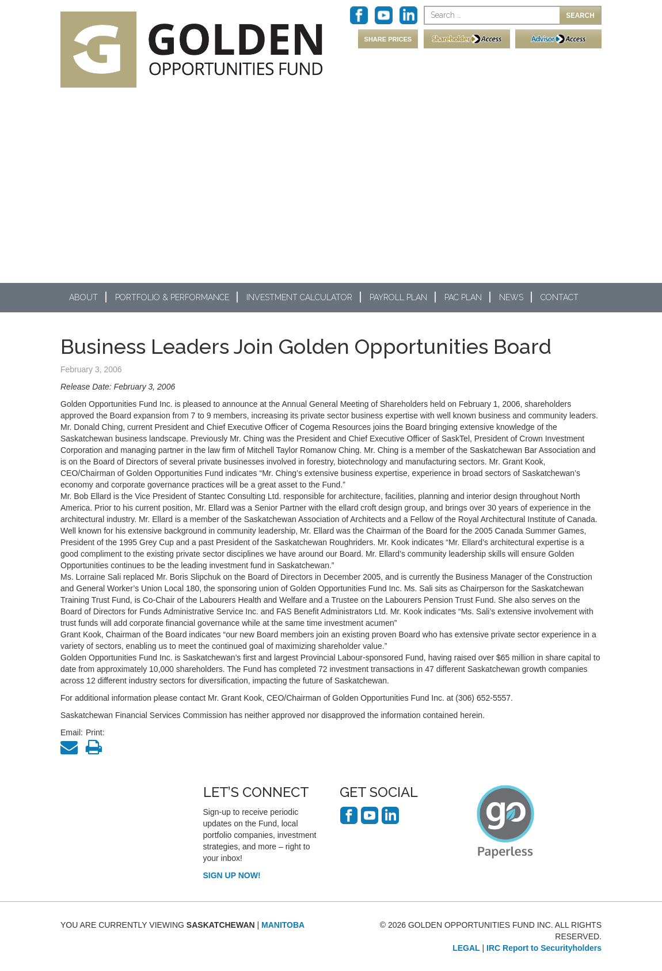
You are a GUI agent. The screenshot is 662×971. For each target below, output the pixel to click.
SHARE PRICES (388, 39)
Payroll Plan (398, 297)
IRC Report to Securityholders (544, 948)
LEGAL (466, 948)
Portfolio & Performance (172, 297)
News (511, 297)
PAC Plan (463, 297)
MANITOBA (283, 925)
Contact (560, 297)
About (83, 297)
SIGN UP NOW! (232, 875)
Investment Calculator (299, 297)
